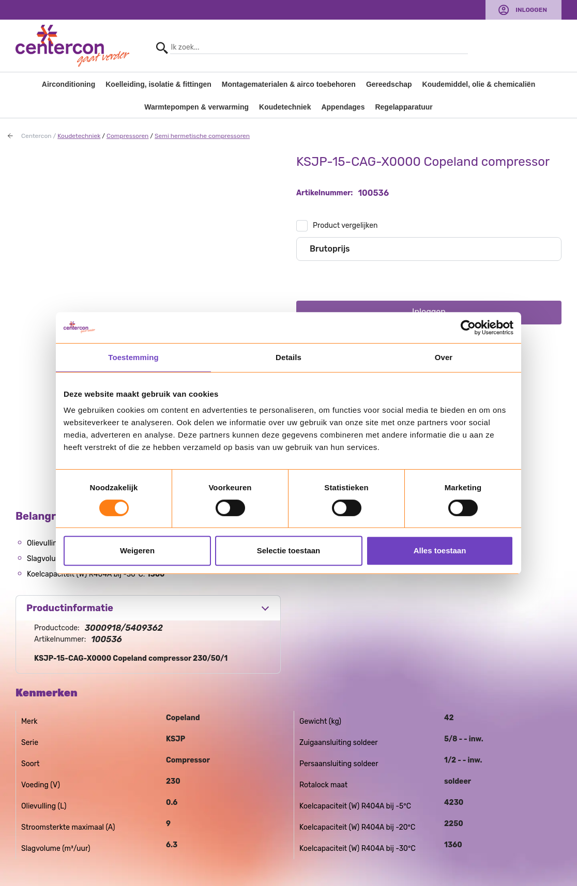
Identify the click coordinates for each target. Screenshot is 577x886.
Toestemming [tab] (133, 357)
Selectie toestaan (289, 550)
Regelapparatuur (403, 107)
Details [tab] (288, 357)
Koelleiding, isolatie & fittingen (158, 84)
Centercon (36, 135)
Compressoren (127, 135)
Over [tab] (444, 357)
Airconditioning (68, 84)
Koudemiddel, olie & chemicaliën (479, 84)
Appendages (343, 107)
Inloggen (531, 9)
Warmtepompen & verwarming (196, 107)
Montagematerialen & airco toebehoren (289, 84)
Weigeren (137, 550)
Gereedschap (389, 84)
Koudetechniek (285, 107)
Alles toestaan (440, 550)
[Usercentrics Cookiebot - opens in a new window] (468, 327)
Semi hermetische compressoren (202, 135)
